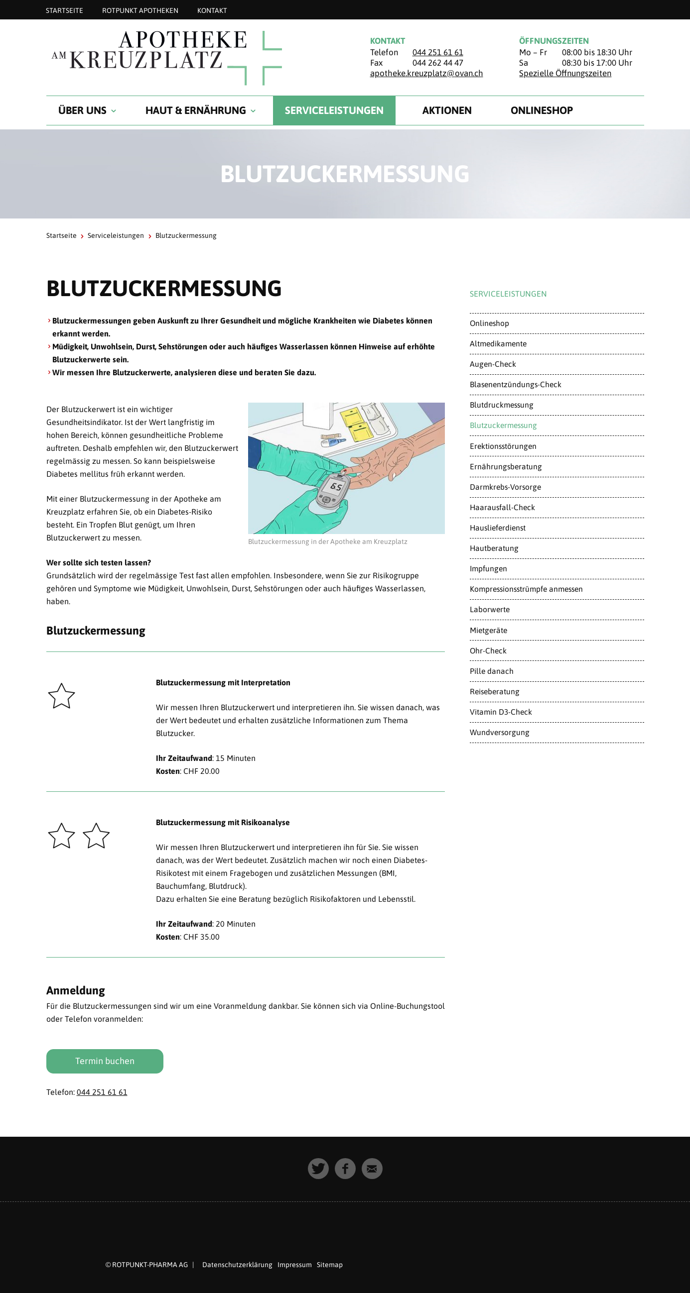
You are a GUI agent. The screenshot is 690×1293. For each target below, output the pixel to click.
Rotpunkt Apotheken (140, 10)
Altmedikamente (498, 343)
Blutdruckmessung (502, 404)
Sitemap (330, 1265)
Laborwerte (490, 609)
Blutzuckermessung (503, 425)
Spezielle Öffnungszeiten (565, 73)
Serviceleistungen (334, 110)
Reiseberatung (495, 691)
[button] (318, 1168)
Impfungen (488, 568)
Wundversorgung (500, 732)
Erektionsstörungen (503, 445)
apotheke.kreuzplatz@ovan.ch (426, 73)
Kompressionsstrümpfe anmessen (526, 588)
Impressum (294, 1265)
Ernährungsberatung (506, 466)
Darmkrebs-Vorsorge (505, 486)
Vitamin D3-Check (501, 711)
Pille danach (492, 670)
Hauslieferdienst (498, 527)
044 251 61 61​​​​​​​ (102, 1091)
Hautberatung (494, 547)
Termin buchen (105, 1061)
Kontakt (212, 10)
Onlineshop (542, 110)
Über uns (82, 110)
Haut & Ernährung (195, 110)
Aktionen (447, 110)
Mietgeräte (488, 630)
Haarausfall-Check (502, 507)
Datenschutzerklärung (237, 1265)
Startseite (64, 10)
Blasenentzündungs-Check (515, 384)
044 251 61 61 (438, 52)
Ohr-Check (488, 650)
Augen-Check (493, 363)
